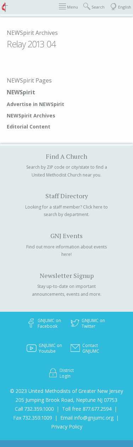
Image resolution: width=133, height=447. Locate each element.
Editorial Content (28, 126)
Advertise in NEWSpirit (35, 104)
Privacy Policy (66, 426)
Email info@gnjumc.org (86, 417)
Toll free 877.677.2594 (87, 408)
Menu (68, 6)
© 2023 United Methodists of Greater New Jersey (66, 391)
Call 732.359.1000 (34, 408)
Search (94, 6)
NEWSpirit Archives (32, 33)
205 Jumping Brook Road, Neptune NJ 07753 (66, 399)
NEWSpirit (21, 92)
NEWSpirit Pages (29, 80)
